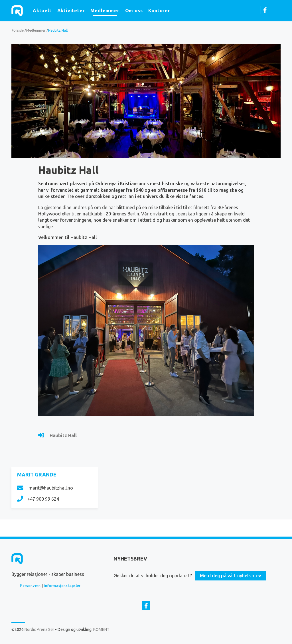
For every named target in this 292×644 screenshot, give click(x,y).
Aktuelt (42, 10)
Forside (18, 30)
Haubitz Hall (58, 30)
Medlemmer (104, 10)
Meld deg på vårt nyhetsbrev (230, 575)
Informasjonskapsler (62, 586)
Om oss (134, 10)
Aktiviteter (71, 10)
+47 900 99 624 (38, 499)
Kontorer (159, 10)
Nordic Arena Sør (17, 10)
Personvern (30, 586)
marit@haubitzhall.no (45, 487)
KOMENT (101, 629)
